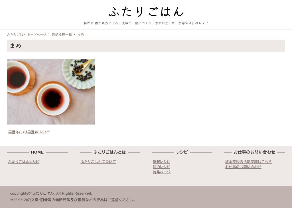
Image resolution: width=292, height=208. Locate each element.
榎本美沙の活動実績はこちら (248, 162)
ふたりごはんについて (98, 162)
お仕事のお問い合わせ (243, 167)
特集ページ (162, 172)
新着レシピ (161, 162)
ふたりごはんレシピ (24, 162)
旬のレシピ (161, 167)
